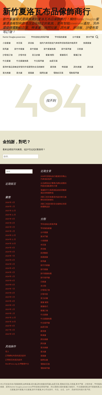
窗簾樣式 (64, 55)
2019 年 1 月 (10, 313)
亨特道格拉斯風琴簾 (40, 37)
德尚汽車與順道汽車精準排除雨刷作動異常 (59, 43)
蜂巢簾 (65, 67)
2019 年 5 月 (10, 297)
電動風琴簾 (74, 73)
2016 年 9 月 (10, 334)
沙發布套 (22, 55)
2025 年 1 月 (10, 231)
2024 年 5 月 (10, 264)
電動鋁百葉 (58, 73)
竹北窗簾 (7, 61)
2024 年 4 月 (10, 268)
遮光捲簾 (7, 73)
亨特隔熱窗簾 (61, 37)
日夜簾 (80, 49)
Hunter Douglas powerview (14, 37)
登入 (7, 351)
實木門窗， (80, 384)
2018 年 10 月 (10, 321)
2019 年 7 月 (10, 289)
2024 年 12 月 (10, 235)
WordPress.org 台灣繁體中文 (17, 364)
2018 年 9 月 (10, 326)
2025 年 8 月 (10, 223)
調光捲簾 (78, 67)
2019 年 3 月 (10, 305)
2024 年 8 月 (10, 252)
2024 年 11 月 (10, 239)
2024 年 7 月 (10, 256)
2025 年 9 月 (10, 219)
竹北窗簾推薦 (22, 61)
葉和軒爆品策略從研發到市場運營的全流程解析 (23, 67)
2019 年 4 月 (10, 301)
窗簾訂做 (77, 55)
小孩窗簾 (7, 43)
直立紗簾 (36, 55)
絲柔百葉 (54, 61)
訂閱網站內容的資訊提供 (15, 355)
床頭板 (31, 43)
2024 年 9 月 (10, 247)
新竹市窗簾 (19, 49)
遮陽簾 (31, 73)
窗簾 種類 (50, 55)
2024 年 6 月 (10, 260)
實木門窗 (90, 37)
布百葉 (19, 43)
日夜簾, (73, 384)
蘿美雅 (53, 67)
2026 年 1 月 (10, 206)
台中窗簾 (76, 37)
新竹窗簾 (34, 49)
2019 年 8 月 (10, 284)
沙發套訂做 (8, 55)
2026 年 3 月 (10, 202)
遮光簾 (19, 73)
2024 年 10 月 (10, 243)
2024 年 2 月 (10, 276)
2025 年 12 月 (10, 210)
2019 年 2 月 (10, 309)
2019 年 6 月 (10, 293)
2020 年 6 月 (10, 280)
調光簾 (90, 67)
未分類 (43, 286)
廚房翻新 (44, 253)
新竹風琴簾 (66, 49)
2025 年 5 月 (10, 227)
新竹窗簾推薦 (50, 49)
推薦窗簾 (87, 43)
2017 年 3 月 (10, 330)
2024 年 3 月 (10, 272)
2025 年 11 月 (10, 214)
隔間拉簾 (44, 73)
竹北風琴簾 (39, 61)
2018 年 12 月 (10, 317)
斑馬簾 (6, 49)
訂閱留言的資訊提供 (13, 360)
